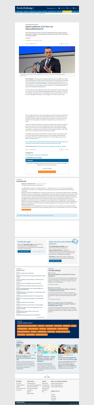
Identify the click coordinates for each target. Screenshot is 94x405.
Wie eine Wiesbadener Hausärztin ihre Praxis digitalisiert (61, 275)
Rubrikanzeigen (46, 387)
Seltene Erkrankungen (41, 334)
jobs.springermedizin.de (57, 387)
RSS (43, 392)
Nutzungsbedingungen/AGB (34, 385)
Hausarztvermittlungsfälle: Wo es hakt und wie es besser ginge (67, 358)
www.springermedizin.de (57, 383)
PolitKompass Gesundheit (62, 332)
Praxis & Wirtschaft (21, 388)
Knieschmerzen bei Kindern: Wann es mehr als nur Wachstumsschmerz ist (27, 312)
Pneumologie (51, 332)
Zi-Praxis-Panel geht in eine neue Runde (25, 302)
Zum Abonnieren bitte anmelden (47, 172)
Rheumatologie (30, 334)
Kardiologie (42, 329)
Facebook (53, 396)
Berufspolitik (45, 155)
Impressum (30, 390)
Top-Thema (41, 326)
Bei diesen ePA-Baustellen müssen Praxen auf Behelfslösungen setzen (62, 304)
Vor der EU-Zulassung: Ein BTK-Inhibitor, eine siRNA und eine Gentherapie (29, 280)
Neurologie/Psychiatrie (23, 332)
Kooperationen (52, 11)
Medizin (26, 11)
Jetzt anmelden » (24, 251)
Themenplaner (45, 385)
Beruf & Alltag (49, 326)
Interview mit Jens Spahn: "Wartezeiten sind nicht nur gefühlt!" (51, 146)
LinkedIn (53, 395)
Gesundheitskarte (29, 155)
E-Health (74, 326)
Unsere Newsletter (24, 323)
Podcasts (39, 11)
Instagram (53, 400)
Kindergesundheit (51, 329)
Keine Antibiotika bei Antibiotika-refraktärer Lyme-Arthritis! (29, 286)
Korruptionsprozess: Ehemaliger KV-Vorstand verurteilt (28, 283)
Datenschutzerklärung (32, 387)
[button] (75, 8)
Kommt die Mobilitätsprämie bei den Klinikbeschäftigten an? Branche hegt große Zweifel (29, 289)
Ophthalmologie (42, 332)
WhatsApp (53, 398)
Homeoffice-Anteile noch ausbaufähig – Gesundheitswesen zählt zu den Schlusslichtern (30, 293)
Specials (45, 11)
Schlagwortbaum (31, 383)
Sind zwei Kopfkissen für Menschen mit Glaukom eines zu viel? (26, 358)
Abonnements (45, 388)
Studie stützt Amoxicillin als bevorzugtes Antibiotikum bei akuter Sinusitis (30, 276)
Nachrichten (20, 11)
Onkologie (33, 332)
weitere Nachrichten (41, 317)
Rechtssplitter (21, 334)
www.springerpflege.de (56, 385)
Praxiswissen (33, 11)
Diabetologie (66, 326)
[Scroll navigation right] (77, 12)
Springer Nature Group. (44, 404)
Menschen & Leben (63, 329)
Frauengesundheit (22, 329)
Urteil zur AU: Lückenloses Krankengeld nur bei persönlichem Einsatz (30, 299)
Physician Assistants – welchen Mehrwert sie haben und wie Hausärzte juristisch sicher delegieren (46, 359)
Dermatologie (58, 326)
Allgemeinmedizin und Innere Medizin (27, 326)
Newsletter (44, 390)
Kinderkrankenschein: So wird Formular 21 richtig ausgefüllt (29, 305)
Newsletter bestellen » (55, 261)
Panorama (18, 390)
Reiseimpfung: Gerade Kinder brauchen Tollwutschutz (28, 315)
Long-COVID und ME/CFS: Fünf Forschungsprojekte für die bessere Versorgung (29, 308)
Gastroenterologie (33, 329)
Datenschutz (38, 155)
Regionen (59, 11)
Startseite (18, 383)
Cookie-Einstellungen (32, 388)
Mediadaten (45, 383)
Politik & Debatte (67, 11)
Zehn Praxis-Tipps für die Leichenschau (25, 273)
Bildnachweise (30, 393)
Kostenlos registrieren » (39, 251)
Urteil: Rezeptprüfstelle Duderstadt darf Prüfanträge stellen (29, 296)
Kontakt (29, 392)
